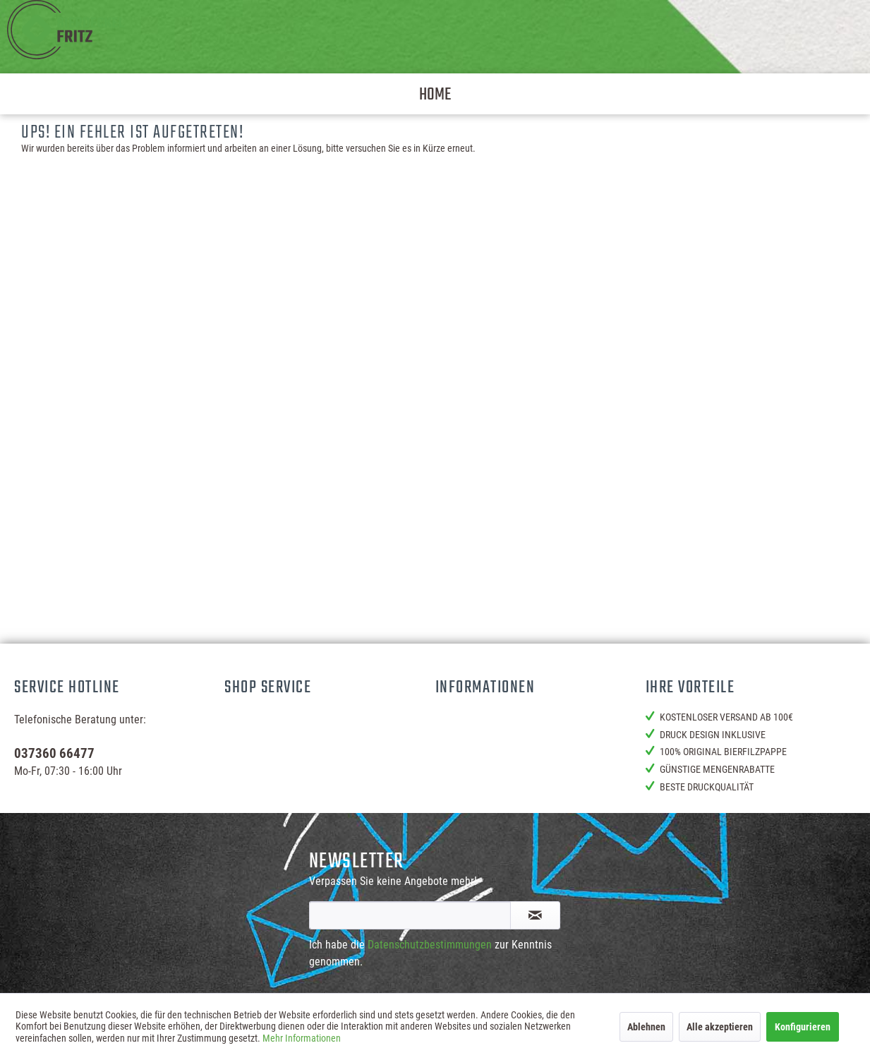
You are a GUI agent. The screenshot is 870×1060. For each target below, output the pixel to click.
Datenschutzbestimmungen (430, 944)
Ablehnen (646, 1026)
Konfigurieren (802, 1026)
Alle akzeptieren (720, 1026)
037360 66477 (54, 753)
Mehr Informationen (301, 1038)
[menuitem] (435, 93)
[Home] (435, 93)
